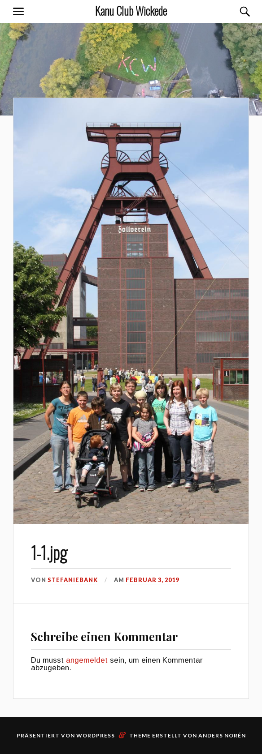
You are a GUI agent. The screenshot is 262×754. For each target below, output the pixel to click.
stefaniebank (73, 579)
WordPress (95, 735)
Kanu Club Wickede (131, 10)
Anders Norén (222, 735)
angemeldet (87, 660)
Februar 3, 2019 (152, 579)
